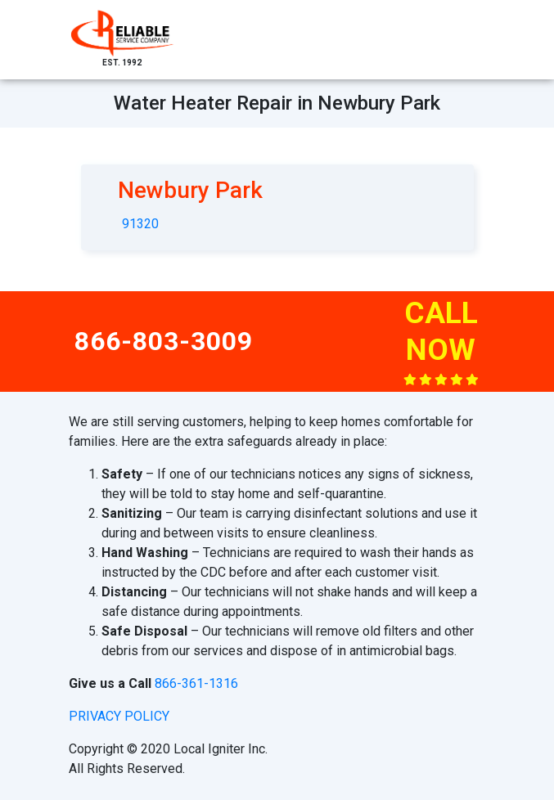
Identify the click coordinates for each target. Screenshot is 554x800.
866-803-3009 (163, 341)
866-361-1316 (196, 683)
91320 (140, 223)
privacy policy (119, 716)
